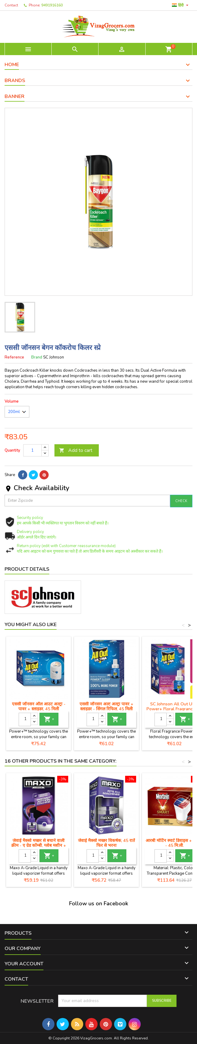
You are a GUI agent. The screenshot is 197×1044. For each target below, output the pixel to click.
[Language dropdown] (181, 5)
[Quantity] (32, 450)
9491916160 (52, 5)
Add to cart (75, 450)
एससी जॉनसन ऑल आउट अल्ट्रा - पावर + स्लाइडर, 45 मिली (38, 706)
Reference (14, 357)
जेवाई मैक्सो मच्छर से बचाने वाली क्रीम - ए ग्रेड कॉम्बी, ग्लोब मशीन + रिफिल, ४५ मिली (38, 845)
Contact (11, 5)
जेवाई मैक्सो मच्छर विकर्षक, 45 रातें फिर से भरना (106, 843)
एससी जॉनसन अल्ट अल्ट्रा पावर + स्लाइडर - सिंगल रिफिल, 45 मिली (106, 706)
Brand (36, 357)
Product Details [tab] (27, 569)
